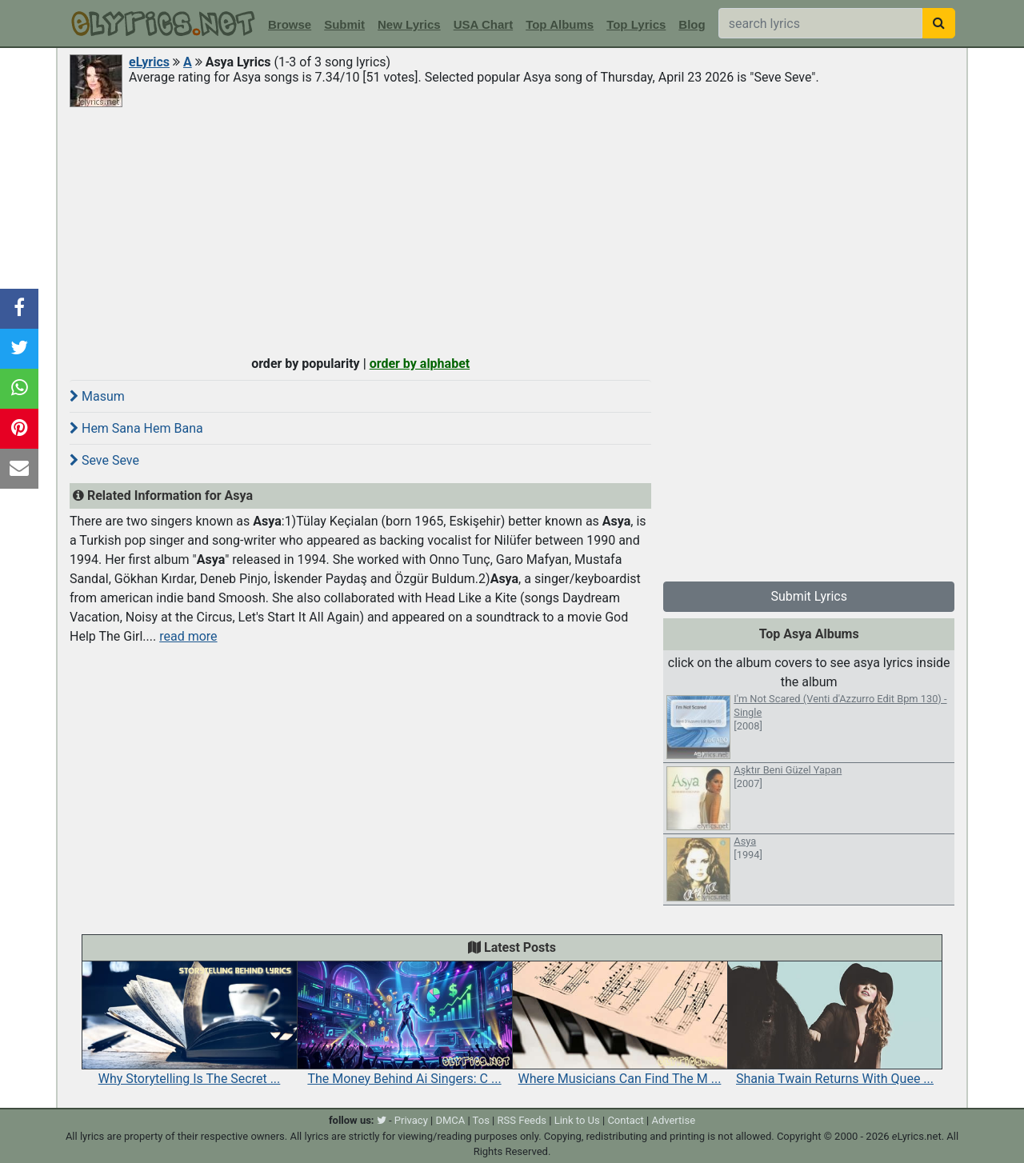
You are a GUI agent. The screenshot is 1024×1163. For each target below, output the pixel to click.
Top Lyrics (636, 24)
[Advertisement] (512, 230)
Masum (97, 396)
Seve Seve (104, 460)
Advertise (673, 1120)
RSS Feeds (522, 1120)
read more (188, 636)
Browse (289, 24)
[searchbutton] (938, 23)
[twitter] (381, 1120)
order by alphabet (420, 363)
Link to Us (577, 1120)
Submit (344, 24)
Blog (691, 24)
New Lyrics (409, 24)
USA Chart (483, 24)
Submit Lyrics (808, 596)
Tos (481, 1120)
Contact (625, 1120)
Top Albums (560, 24)
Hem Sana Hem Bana (136, 428)
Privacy (411, 1120)
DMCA (450, 1120)
